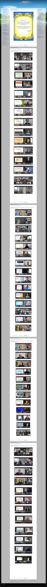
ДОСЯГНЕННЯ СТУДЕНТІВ (41, 33)
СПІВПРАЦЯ (4, 22)
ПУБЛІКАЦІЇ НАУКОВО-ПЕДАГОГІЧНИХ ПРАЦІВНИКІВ (40, 26)
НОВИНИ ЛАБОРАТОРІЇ (5, 38)
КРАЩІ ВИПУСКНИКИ (5, 20)
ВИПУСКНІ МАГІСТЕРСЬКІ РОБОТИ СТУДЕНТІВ (41, 32)
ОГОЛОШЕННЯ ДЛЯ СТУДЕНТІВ (40, 10)
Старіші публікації (33, 580)
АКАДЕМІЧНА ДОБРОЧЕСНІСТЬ (40, 21)
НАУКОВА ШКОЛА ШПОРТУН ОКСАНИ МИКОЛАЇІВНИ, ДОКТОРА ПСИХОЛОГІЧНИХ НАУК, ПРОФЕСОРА (6, 26)
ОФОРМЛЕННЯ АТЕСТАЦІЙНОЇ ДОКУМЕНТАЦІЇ (39, 18)
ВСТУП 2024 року (5, 16)
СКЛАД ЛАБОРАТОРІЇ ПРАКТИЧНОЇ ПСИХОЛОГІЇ (6, 34)
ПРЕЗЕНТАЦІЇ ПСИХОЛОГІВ (4, 41)
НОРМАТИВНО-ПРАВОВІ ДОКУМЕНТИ (5, 36)
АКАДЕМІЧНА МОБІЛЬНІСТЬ (41, 31)
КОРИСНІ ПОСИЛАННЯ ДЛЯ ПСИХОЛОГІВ (5, 42)
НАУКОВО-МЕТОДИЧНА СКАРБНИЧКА (5, 39)
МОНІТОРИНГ (39, 34)
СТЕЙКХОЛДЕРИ (40, 27)
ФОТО (3, 21)
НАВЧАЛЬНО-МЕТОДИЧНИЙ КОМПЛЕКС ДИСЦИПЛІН (41, 12)
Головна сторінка (23, 580)
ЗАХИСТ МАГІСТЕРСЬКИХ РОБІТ (16, 205)
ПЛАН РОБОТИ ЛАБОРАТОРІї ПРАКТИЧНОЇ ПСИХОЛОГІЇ (6, 44)
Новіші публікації (13, 580)
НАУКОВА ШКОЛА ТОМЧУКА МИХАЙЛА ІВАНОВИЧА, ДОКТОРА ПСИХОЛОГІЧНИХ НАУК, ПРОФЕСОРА (5, 29)
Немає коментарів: (20, 45)
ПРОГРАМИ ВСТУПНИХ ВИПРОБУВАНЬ (5, 15)
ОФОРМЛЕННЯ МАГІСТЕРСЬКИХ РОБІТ (40, 16)
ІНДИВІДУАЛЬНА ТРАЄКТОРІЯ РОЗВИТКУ (40, 30)
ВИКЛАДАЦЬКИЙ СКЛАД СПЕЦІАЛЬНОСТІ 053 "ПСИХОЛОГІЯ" (5, 11)
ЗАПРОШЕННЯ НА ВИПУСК (15, 10)
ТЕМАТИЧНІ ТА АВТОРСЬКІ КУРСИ (5, 37)
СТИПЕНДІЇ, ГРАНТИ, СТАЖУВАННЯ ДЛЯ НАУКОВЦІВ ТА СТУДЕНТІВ (41, 20)
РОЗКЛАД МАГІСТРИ (40, 11)
